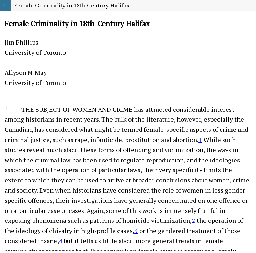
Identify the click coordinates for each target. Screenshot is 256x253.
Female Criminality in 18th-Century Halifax (72, 5)
